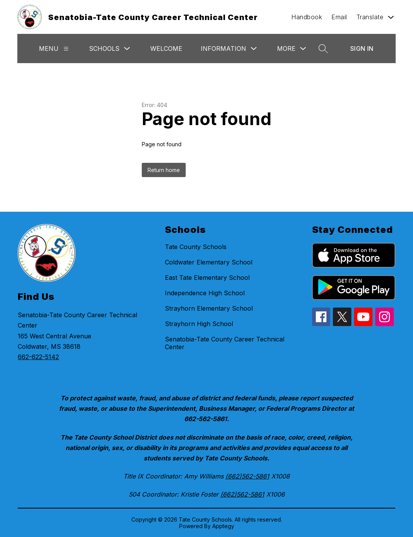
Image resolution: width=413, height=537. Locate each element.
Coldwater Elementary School (208, 262)
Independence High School (205, 293)
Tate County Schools (196, 247)
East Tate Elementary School (207, 277)
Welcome (166, 48)
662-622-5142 (38, 357)
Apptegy (223, 526)
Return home (164, 170)
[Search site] (323, 48)
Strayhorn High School (199, 324)
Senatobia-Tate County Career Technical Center (224, 343)
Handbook (306, 17)
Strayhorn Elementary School (209, 308)
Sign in (362, 48)
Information (223, 48)
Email (339, 17)
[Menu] (66, 48)
